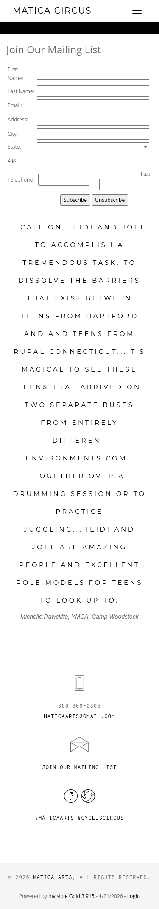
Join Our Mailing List (79, 767)
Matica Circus (52, 11)
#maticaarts (54, 818)
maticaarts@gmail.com (79, 716)
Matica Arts (52, 877)
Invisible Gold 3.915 (72, 896)
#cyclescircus (101, 818)
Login (133, 896)
